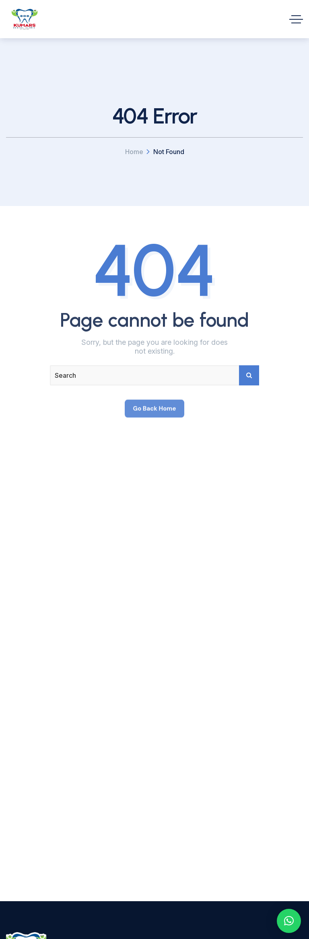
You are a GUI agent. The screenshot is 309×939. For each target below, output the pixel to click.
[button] (289, 921)
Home (134, 152)
